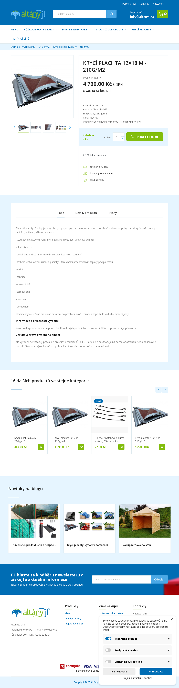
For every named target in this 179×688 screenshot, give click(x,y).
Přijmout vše (156, 671)
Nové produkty (73, 618)
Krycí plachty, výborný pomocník (87, 545)
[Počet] (117, 136)
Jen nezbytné (119, 671)
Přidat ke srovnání (94, 155)
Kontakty (144, 3)
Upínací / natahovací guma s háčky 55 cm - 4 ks (109, 439)
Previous (14, 127)
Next (69, 127)
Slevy (67, 613)
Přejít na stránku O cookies (137, 678)
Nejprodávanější (74, 623)
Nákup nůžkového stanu (137, 545)
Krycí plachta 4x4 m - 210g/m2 (26, 439)
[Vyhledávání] (85, 14)
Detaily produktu (86, 213)
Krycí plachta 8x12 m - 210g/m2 (67, 439)
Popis (61, 213)
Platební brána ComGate (89, 670)
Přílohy (112, 213)
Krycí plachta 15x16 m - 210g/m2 (148, 439)
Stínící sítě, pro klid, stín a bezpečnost (34, 545)
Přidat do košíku (146, 137)
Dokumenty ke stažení (111, 613)
